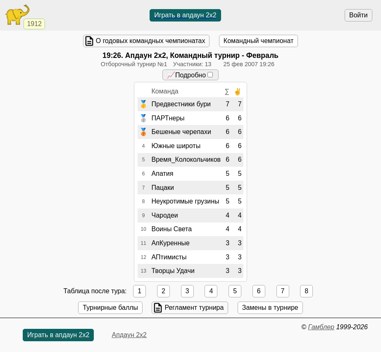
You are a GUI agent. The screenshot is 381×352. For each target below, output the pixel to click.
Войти (358, 15)
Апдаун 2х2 (129, 334)
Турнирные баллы (110, 307)
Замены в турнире (270, 307)
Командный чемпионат (258, 40)
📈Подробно (190, 75)
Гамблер (321, 326)
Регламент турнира (194, 307)
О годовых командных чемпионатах (150, 40)
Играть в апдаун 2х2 (185, 15)
